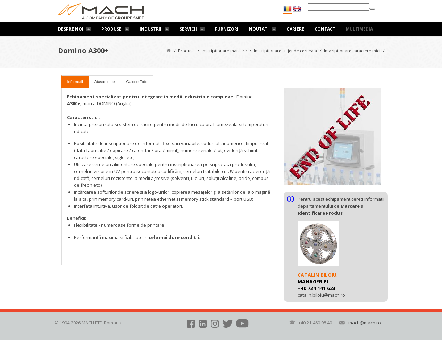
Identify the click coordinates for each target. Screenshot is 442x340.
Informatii (75, 82)
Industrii (150, 29)
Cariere (295, 29)
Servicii (188, 29)
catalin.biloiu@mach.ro (321, 295)
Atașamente (104, 82)
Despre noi (70, 29)
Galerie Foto (136, 82)
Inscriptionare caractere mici (352, 51)
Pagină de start (169, 50)
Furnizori (227, 29)
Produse (111, 29)
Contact (325, 29)
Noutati (259, 29)
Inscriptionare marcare (224, 51)
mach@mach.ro (364, 323)
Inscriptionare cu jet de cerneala (285, 51)
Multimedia (359, 29)
